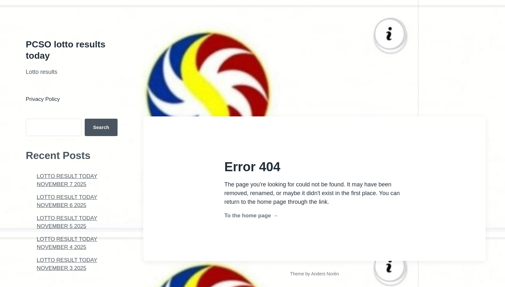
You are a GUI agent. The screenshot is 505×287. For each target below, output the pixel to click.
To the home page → (251, 216)
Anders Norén (325, 273)
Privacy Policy (43, 99)
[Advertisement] (193, 45)
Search (101, 127)
